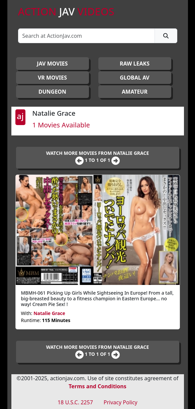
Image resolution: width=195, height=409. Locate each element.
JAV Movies (52, 63)
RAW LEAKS (135, 63)
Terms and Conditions (97, 386)
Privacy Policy (120, 402)
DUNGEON (52, 91)
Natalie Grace (49, 313)
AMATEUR (135, 91)
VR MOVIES (52, 77)
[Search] (86, 35)
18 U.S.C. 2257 (75, 402)
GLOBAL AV (135, 77)
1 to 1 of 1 (98, 160)
